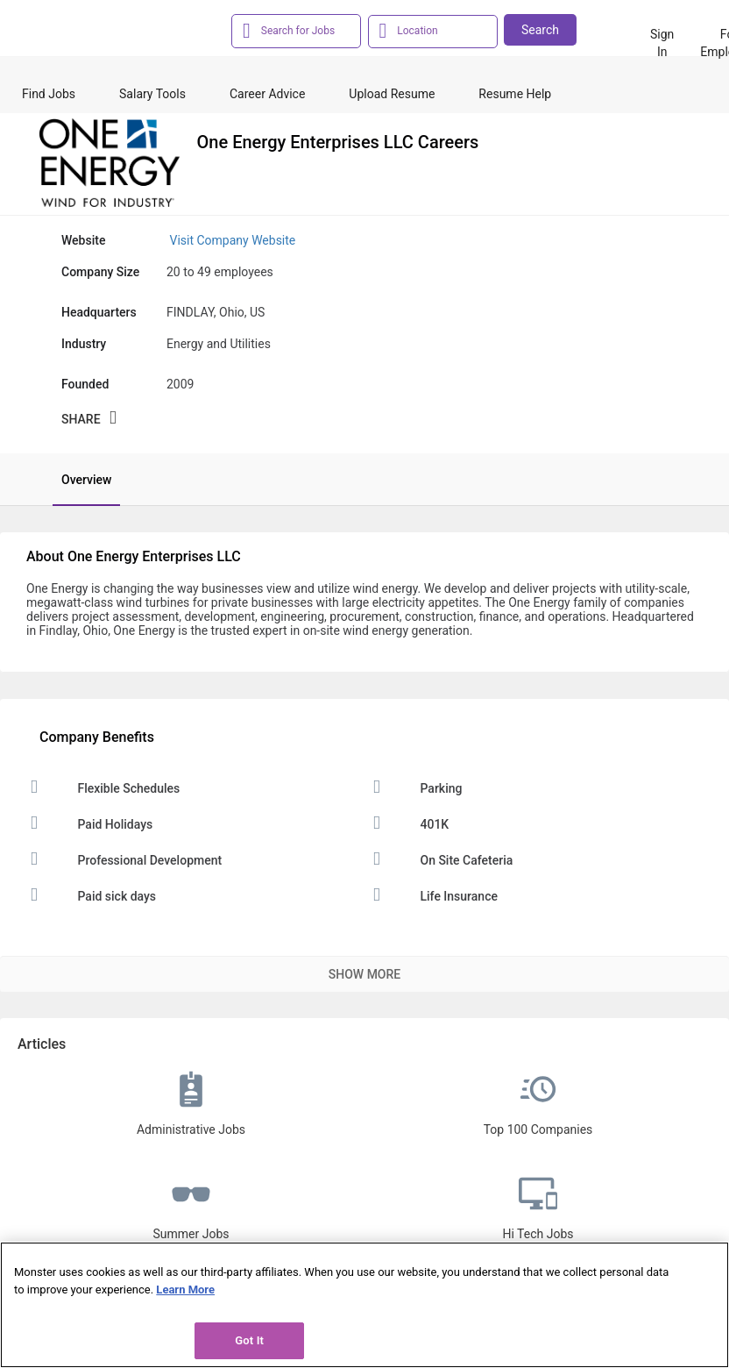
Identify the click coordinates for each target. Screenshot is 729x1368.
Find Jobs (48, 94)
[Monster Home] (96, 34)
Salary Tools (152, 94)
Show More (364, 974)
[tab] (77, 479)
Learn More (185, 1289)
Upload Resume (392, 94)
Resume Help (514, 94)
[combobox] (305, 30)
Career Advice (267, 94)
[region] (364, 1305)
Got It (249, 1340)
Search (540, 30)
